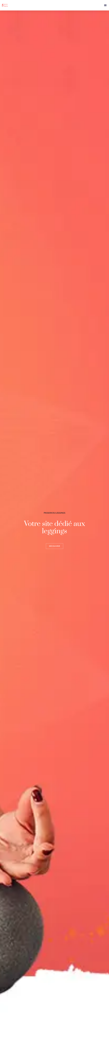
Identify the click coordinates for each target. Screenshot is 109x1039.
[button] (105, 5)
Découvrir (54, 546)
